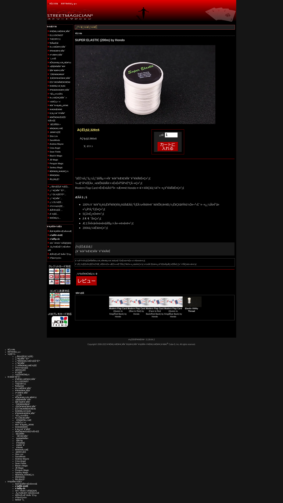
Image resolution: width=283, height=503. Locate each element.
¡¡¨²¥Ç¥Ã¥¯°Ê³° (22, 359)
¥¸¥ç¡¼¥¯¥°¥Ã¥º (57, 113)
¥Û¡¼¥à (53, 3)
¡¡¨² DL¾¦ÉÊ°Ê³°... (58, 194)
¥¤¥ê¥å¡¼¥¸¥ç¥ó (57, 86)
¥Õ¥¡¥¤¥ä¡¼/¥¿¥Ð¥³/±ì (60, 62)
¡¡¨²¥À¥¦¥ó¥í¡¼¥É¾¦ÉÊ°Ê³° (27, 361)
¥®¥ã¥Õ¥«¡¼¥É (23, 420)
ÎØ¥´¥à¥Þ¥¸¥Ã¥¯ (57, 70)
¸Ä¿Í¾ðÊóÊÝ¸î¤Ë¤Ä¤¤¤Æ (27, 493)
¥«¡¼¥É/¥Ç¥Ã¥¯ (22, 418)
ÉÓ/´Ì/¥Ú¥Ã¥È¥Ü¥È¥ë (60, 82)
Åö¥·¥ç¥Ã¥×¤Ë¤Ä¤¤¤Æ (61, 231)
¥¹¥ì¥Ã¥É (20, 443)
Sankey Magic (56, 167)
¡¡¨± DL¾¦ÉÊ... (56, 202)
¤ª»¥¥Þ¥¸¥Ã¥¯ (56, 55)
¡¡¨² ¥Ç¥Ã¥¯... (56, 198)
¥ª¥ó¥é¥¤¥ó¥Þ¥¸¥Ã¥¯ (60, 90)
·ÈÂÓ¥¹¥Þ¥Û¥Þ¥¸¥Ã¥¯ (60, 78)
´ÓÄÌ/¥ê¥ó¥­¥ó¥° (57, 74)
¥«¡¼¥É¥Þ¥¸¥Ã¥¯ (58, 47)
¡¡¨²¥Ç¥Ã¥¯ (20, 363)
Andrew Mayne (56, 144)
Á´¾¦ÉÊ (18, 372)
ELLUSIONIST (56, 35)
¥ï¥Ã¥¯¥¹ (20, 445)
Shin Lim (54, 136)
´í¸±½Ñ (53, 58)
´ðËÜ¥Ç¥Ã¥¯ (22, 436)
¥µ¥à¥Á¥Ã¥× (21, 438)
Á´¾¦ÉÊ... (54, 214)
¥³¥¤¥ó (19, 447)
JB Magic (54, 160)
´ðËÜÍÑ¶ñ (19, 434)
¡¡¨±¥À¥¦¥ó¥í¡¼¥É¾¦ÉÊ (26, 365)
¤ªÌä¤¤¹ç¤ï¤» (55, 258)
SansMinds (55, 140)
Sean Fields (55, 152)
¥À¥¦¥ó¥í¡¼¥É (56, 128)
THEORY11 (55, 39)
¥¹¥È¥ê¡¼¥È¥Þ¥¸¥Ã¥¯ (60, 31)
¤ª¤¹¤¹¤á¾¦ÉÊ (21, 368)
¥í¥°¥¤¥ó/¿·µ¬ (69, 3)
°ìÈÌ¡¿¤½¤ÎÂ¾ (56, 94)
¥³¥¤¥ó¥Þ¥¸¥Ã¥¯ (57, 51)
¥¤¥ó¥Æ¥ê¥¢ (56, 109)
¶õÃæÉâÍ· (54, 43)
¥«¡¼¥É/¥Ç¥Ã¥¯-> (58, 98)
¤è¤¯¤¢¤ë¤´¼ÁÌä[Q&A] (60, 243)
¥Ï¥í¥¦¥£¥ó (54, 175)
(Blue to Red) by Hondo (136, 311)
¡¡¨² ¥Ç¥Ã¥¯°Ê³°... (58, 190)
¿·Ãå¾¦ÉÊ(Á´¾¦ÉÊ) (24, 356)
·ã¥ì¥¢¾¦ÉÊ (55, 132)
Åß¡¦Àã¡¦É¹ (54, 179)
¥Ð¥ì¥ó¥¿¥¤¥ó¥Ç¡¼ (59, 171)
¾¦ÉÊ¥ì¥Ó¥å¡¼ (22, 374)
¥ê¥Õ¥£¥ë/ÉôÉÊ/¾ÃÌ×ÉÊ (27, 431)
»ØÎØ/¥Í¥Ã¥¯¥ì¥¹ (57, 66)
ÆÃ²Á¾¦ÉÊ (20, 370)
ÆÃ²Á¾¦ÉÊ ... (56, 210)
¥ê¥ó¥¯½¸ (20, 500)
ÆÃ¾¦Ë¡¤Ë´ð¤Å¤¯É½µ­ (60, 254)
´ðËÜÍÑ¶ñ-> (55, 124)
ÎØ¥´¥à (19, 440)
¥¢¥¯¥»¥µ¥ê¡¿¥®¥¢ (59, 105)
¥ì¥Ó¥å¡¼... (55, 218)
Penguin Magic (56, 163)
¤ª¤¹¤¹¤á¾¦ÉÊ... (57, 206)
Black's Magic (56, 156)
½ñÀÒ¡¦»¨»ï (55, 102)
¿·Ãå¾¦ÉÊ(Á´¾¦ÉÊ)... (59, 186)
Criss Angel (55, 148)
